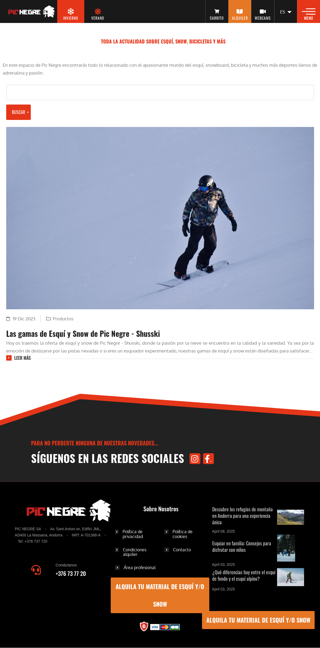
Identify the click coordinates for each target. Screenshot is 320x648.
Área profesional (140, 567)
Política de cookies (183, 534)
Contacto (182, 549)
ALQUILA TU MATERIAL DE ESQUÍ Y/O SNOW (258, 620)
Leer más (22, 358)
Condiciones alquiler (134, 552)
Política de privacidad (133, 534)
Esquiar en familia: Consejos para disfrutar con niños (241, 546)
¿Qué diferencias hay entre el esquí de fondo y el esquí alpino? (243, 575)
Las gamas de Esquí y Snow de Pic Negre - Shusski (83, 333)
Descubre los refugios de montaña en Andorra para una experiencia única (242, 516)
